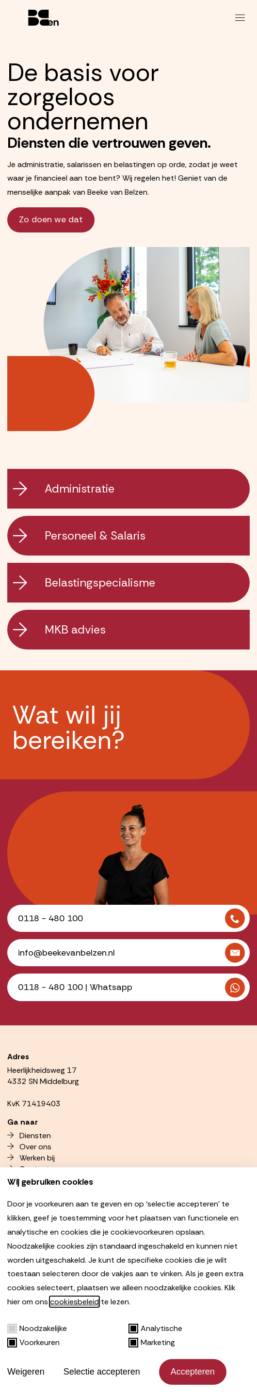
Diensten (29, 1135)
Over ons (29, 1147)
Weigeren (26, 1372)
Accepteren (193, 1372)
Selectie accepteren (102, 1372)
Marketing (151, 1342)
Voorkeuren (33, 1342)
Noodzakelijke (37, 1328)
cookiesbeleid (74, 1302)
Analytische (155, 1328)
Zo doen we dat (51, 219)
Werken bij (31, 1158)
